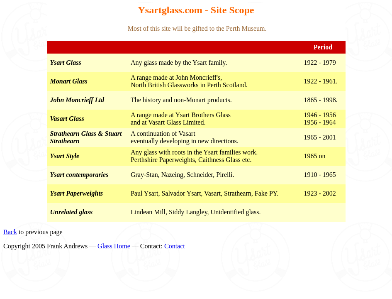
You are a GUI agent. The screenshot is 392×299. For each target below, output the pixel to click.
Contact (174, 246)
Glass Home (113, 246)
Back (10, 231)
